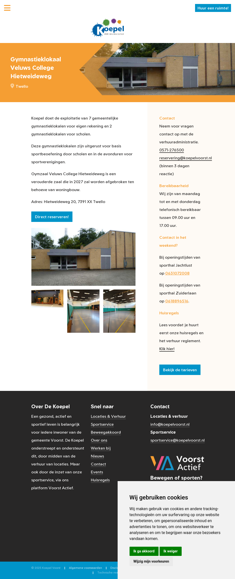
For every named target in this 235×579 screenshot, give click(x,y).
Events (97, 471)
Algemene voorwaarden (85, 568)
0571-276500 (171, 149)
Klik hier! (166, 348)
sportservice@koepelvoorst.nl (177, 440)
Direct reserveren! (52, 216)
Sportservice (102, 424)
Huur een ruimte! (213, 7)
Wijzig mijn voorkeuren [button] (151, 561)
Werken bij (101, 448)
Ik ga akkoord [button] (144, 551)
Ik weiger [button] (171, 551)
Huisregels (100, 479)
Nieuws (97, 456)
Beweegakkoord (106, 432)
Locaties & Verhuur (108, 416)
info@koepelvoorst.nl (170, 424)
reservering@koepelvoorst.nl (185, 157)
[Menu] (7, 7)
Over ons (99, 440)
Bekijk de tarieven (180, 369)
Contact (98, 463)
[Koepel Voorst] (107, 27)
